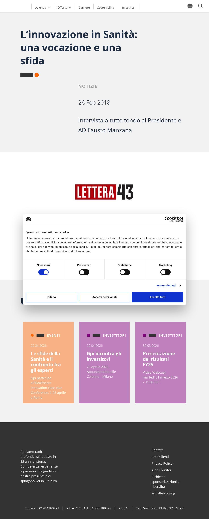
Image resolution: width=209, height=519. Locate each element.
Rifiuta (51, 297)
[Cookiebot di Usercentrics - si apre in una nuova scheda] (167, 219)
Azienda (42, 7)
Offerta (64, 7)
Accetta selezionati (104, 297)
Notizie (88, 86)
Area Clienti (160, 457)
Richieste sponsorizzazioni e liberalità (166, 482)
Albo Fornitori (162, 470)
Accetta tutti (157, 297)
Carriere (84, 7)
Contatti (157, 450)
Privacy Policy (162, 463)
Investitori (128, 7)
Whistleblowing (163, 493)
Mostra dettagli (166, 285)
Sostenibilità (105, 7)
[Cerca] (200, 6)
